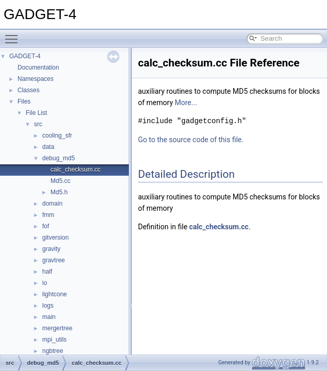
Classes (29, 90)
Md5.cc (60, 180)
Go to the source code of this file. (191, 140)
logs (48, 305)
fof (45, 226)
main (49, 317)
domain (52, 203)
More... (186, 102)
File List (36, 112)
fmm (48, 214)
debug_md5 (58, 158)
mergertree (57, 328)
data (48, 146)
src (38, 124)
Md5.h (58, 192)
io (44, 282)
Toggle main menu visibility (14, 34)
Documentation (38, 67)
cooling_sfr (57, 135)
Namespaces (36, 78)
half (47, 271)
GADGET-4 (25, 56)
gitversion (55, 237)
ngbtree (52, 351)
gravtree (53, 260)
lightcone (54, 294)
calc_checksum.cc (75, 169)
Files (24, 101)
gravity (51, 248)
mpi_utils (54, 339)
